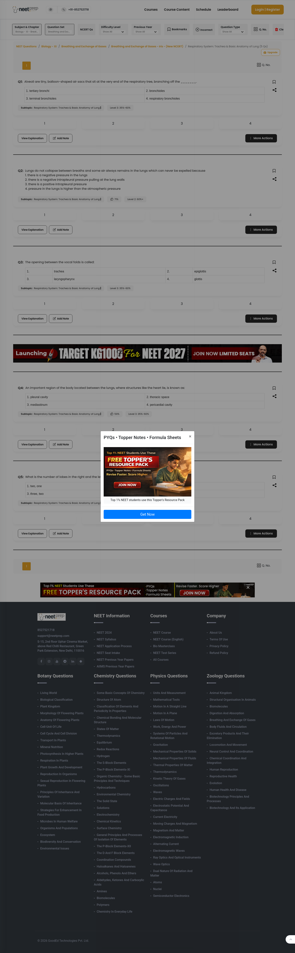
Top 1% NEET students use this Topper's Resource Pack (147, 500)
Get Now (147, 514)
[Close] (190, 436)
